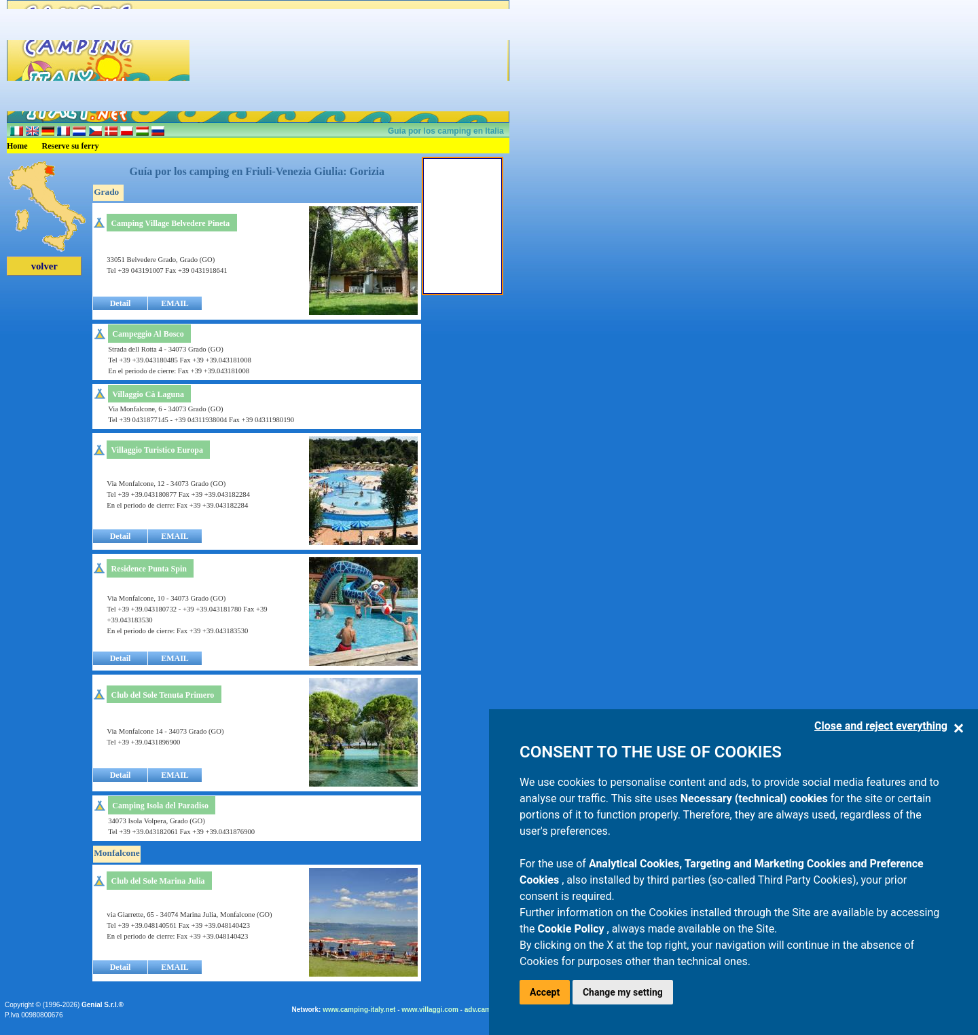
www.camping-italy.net (359, 1009)
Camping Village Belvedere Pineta (170, 223)
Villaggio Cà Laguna (148, 394)
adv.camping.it (488, 1009)
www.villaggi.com (429, 1009)
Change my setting (623, 992)
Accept (545, 992)
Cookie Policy (572, 928)
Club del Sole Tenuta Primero (163, 695)
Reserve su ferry (70, 146)
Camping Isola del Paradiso (160, 805)
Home (17, 146)
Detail (120, 303)
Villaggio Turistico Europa (157, 450)
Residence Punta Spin (149, 568)
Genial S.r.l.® (103, 1005)
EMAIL (175, 303)
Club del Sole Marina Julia (158, 881)
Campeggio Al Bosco (147, 334)
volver (44, 266)
